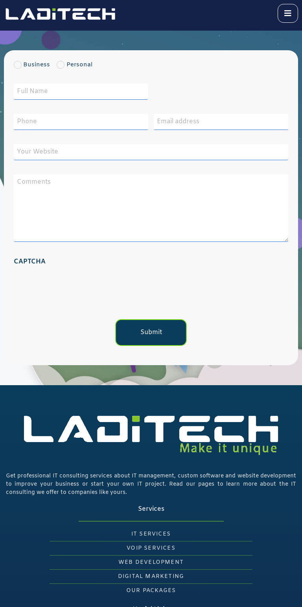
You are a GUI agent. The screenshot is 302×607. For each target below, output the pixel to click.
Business (34, 65)
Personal (77, 65)
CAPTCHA (30, 262)
